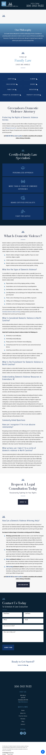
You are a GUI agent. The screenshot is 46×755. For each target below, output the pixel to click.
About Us (23, 713)
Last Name (27, 613)
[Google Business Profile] (24, 733)
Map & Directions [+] (23, 702)
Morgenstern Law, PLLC (11, 128)
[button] (43, 752)
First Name (6, 613)
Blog (23, 721)
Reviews (23, 719)
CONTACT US (23, 502)
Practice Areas (23, 716)
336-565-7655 (35, 6)
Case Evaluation (23, 585)
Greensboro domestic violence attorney (11, 312)
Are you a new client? (9, 626)
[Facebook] (21, 733)
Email (26, 619)
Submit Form (8, 647)
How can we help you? (9, 632)
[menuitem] (23, 710)
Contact (23, 724)
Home (23, 710)
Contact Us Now (22, 665)
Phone (5, 619)
